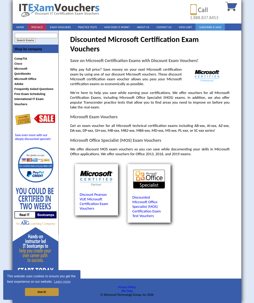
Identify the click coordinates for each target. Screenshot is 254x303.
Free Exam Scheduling (29, 94)
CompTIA (20, 58)
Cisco (18, 63)
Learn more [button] (62, 281)
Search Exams (25, 40)
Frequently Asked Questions (33, 89)
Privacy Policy (127, 287)
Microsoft (20, 68)
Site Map (127, 291)
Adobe (18, 84)
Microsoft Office (25, 79)
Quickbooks (22, 73)
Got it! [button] (42, 292)
